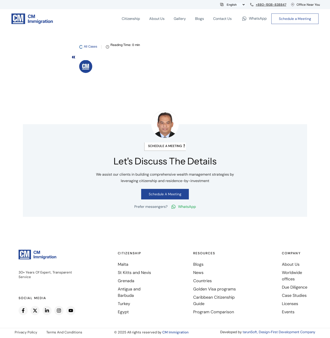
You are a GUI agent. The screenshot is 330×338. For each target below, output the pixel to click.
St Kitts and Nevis (134, 272)
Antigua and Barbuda (129, 292)
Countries (202, 281)
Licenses (290, 303)
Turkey (124, 303)
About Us (157, 18)
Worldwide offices (292, 276)
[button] (165, 146)
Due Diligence (294, 287)
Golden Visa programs (214, 289)
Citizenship (131, 18)
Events (288, 312)
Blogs (199, 18)
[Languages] (235, 5)
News (198, 272)
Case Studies (294, 295)
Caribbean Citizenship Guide (214, 300)
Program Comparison (213, 312)
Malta (123, 264)
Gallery (180, 18)
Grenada (126, 281)
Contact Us (222, 18)
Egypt (123, 312)
